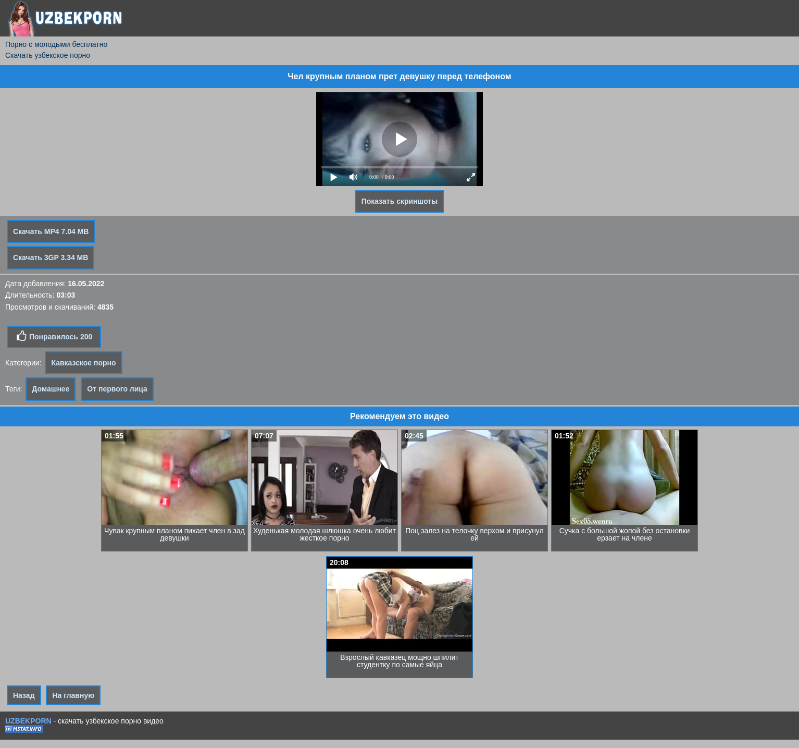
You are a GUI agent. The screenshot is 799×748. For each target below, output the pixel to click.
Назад (24, 695)
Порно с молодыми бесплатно (56, 44)
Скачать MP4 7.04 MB (51, 231)
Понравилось (54, 336)
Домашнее (50, 389)
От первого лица (117, 389)
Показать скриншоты (399, 201)
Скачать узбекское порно (47, 55)
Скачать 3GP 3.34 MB (50, 257)
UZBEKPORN (28, 721)
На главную (73, 695)
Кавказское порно (83, 363)
